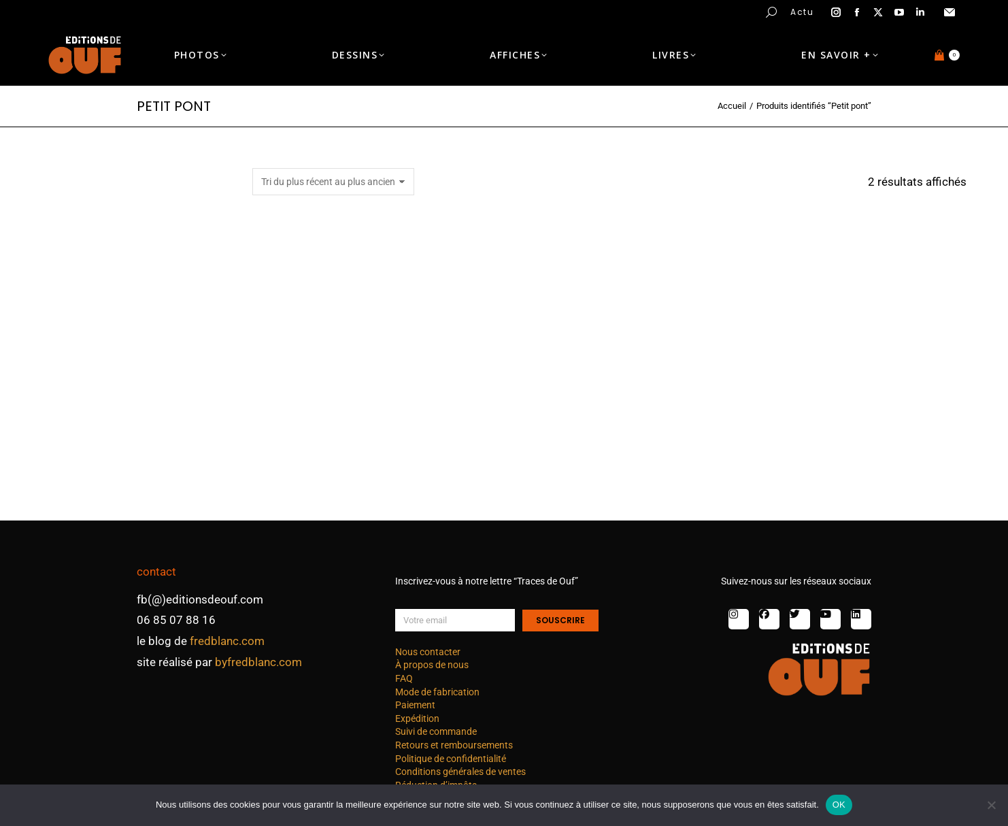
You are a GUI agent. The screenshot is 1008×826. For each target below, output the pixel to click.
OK (839, 804)
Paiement (415, 704)
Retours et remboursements (454, 745)
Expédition (417, 718)
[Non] (991, 805)
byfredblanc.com (258, 662)
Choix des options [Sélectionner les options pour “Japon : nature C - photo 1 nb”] (608, 469)
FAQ (404, 678)
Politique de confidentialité (450, 758)
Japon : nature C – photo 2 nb (364, 425)
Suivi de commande (436, 731)
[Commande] (333, 181)
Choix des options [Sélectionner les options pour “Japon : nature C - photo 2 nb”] (364, 469)
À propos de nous (432, 664)
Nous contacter (427, 651)
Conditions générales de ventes (460, 771)
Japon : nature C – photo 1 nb (608, 425)
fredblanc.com (227, 641)
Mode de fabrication (437, 692)
